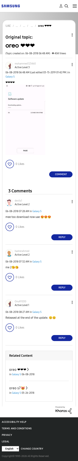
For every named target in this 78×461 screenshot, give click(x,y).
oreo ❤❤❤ (17, 369)
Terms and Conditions (17, 428)
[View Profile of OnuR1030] (20, 301)
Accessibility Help (14, 421)
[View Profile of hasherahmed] (22, 251)
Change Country (32, 448)
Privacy (7, 435)
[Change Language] (10, 448)
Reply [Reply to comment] (62, 237)
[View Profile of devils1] (18, 200)
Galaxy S (10, 76)
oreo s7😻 (17, 388)
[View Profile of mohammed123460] (25, 63)
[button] (66, 64)
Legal (5, 441)
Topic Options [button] (66, 35)
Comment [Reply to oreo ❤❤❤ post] (61, 174)
